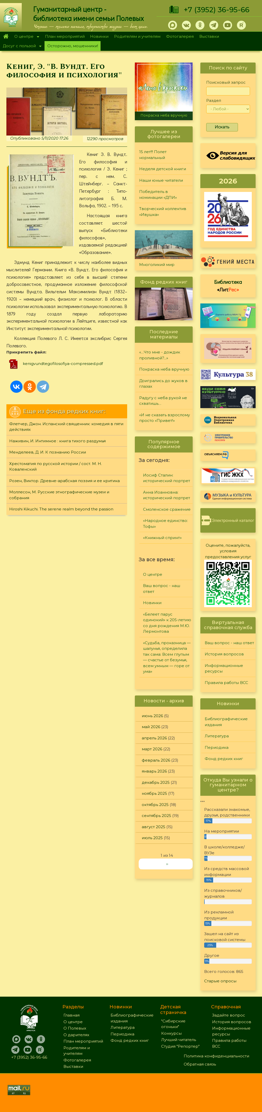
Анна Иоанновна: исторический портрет (166, 495)
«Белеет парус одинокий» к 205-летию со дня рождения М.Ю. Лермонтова (167, 623)
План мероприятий (65, 36)
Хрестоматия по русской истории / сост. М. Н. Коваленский (55, 466)
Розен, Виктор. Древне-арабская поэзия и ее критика (64, 480)
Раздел (213, 100)
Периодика (216, 747)
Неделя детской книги (162, 168)
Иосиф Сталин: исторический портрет (166, 478)
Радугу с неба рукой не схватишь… (163, 400)
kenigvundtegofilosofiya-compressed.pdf (63, 363)
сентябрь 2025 (156, 815)
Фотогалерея (180, 36)
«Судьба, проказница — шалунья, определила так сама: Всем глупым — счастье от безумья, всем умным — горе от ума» (167, 657)
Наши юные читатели (161, 180)
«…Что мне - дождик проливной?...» (159, 355)
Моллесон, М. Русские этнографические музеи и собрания (59, 495)
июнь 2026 (152, 715)
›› (167, 863)
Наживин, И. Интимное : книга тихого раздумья (57, 440)
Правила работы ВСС (226, 682)
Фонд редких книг (224, 758)
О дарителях (76, 1034)
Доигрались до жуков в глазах (163, 383)
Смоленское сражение (167, 509)
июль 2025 (152, 837)
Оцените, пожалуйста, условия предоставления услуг (228, 551)
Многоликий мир (156, 264)
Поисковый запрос (226, 82)
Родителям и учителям (137, 36)
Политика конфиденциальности (216, 1056)
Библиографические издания (226, 721)
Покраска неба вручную (163, 115)
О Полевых (74, 1028)
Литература (217, 736)
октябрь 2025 (155, 804)
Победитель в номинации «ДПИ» (158, 194)
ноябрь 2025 (154, 793)
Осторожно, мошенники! (72, 45)
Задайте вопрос (228, 1015)
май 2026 (151, 726)
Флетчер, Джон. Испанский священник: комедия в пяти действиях (66, 426)
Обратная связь (200, 1064)
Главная (6, 36)
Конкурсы (171, 1033)
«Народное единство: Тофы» (165, 523)
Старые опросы (220, 981)
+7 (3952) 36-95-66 (216, 9)
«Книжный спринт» (162, 537)
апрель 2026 (154, 738)
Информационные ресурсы (224, 668)
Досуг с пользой (20, 46)
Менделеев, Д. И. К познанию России (47, 452)
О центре (25, 37)
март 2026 (152, 749)
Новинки (99, 36)
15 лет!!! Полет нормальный (153, 154)
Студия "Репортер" (180, 1046)
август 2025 (153, 826)
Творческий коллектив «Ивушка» (162, 211)
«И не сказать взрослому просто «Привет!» (164, 417)
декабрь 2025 (156, 782)
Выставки (209, 36)
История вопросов (224, 654)
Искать (222, 127)
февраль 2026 (156, 760)
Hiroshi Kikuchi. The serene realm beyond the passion (61, 509)
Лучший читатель (178, 1039)
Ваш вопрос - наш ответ (161, 588)
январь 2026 (154, 771)
